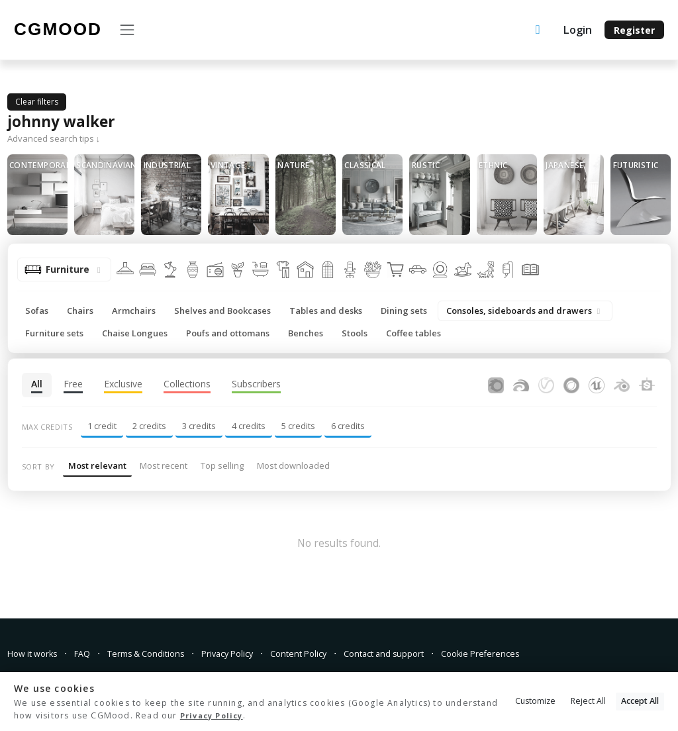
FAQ (90, 653)
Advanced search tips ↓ (54, 138)
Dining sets (404, 311)
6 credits (348, 426)
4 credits (249, 426)
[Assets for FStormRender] (521, 383)
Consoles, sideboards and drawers (525, 311)
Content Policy (326, 653)
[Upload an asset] (537, 30)
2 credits (149, 426)
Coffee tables (413, 333)
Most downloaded (293, 465)
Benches (305, 333)
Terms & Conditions (160, 653)
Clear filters (36, 101)
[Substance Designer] (647, 383)
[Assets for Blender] (622, 383)
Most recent (163, 465)
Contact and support (419, 653)
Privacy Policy (249, 653)
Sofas (36, 311)
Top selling (222, 465)
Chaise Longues (135, 333)
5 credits (298, 426)
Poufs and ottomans (227, 333)
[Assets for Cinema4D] (571, 383)
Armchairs (134, 311)
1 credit (102, 426)
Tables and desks (325, 311)
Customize (535, 701)
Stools (354, 333)
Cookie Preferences (522, 653)
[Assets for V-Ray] (546, 383)
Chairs (80, 311)
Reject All (588, 701)
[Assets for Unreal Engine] (596, 383)
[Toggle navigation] (126, 29)
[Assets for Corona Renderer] (496, 383)
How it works (35, 653)
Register (634, 30)
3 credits (199, 426)
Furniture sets (54, 333)
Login (577, 30)
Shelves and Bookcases (222, 311)
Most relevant (97, 465)
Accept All (640, 701)
